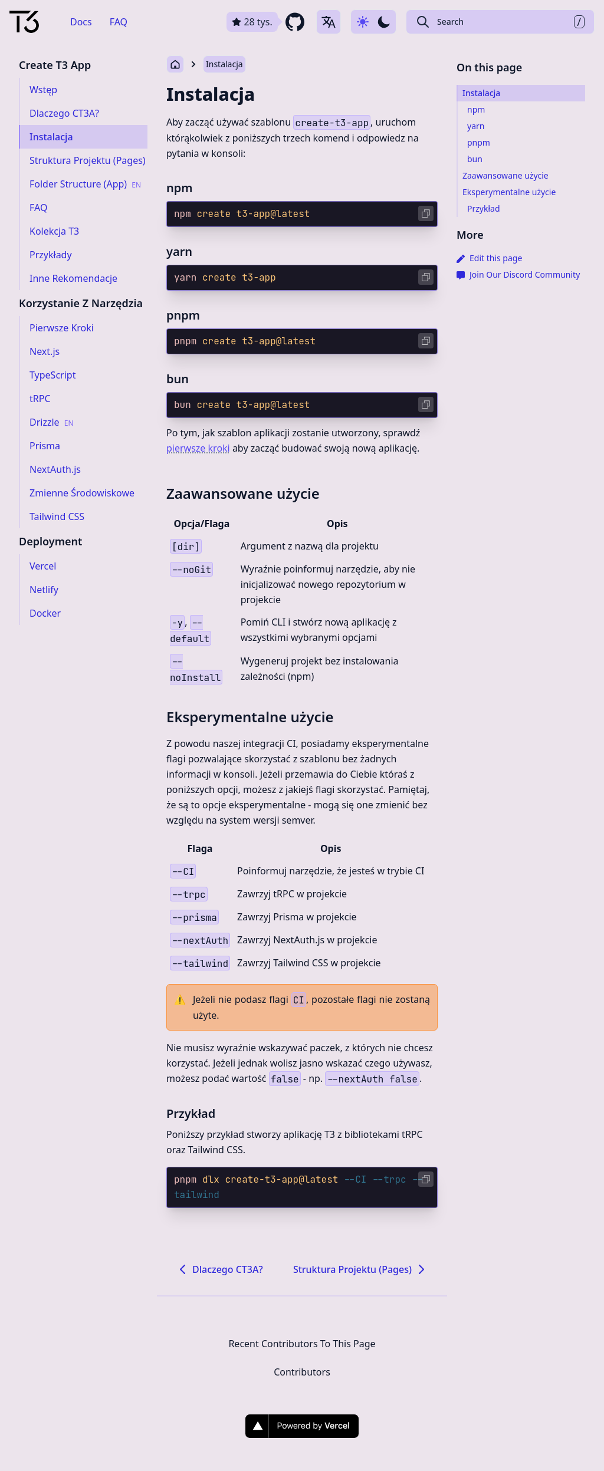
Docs (81, 21)
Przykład (190, 1113)
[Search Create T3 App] (500, 21)
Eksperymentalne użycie (250, 716)
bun (177, 379)
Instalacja (224, 64)
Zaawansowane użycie (243, 493)
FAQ (118, 21)
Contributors (302, 1371)
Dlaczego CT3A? (219, 1269)
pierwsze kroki (198, 448)
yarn (179, 251)
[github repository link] (266, 22)
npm (179, 188)
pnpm (183, 315)
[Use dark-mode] (373, 21)
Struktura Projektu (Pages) (360, 1269)
